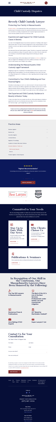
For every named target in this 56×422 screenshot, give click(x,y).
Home (9, 380)
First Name (10, 342)
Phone (9, 347)
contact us (38, 58)
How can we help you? (13, 355)
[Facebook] (29, 392)
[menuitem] (27, 129)
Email (30, 347)
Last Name (31, 342)
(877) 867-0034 (28, 401)
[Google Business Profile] (26, 392)
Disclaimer (34, 380)
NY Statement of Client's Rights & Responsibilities (41, 382)
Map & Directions (28, 412)
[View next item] (33, 178)
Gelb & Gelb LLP (13, 28)
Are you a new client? (13, 351)
